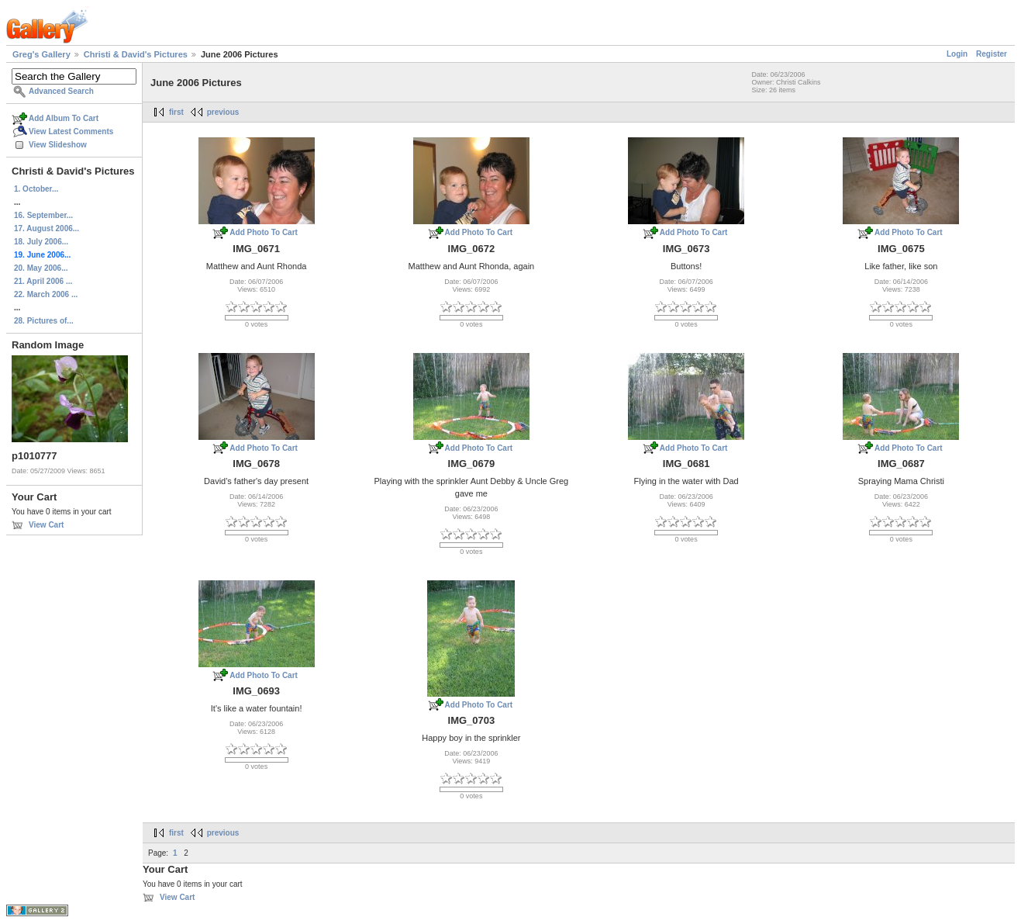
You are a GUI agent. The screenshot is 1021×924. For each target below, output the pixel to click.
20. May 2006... (41, 268)
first (176, 112)
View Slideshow (58, 144)
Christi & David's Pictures (136, 54)
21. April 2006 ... (43, 281)
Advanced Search (61, 91)
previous (223, 112)
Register (991, 54)
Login (957, 54)
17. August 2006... (46, 228)
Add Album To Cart (63, 118)
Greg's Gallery (41, 54)
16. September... (43, 215)
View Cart (46, 525)
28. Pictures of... (44, 321)
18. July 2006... (41, 241)
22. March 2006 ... (46, 294)
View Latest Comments (71, 131)
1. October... (36, 189)
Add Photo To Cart (263, 232)
